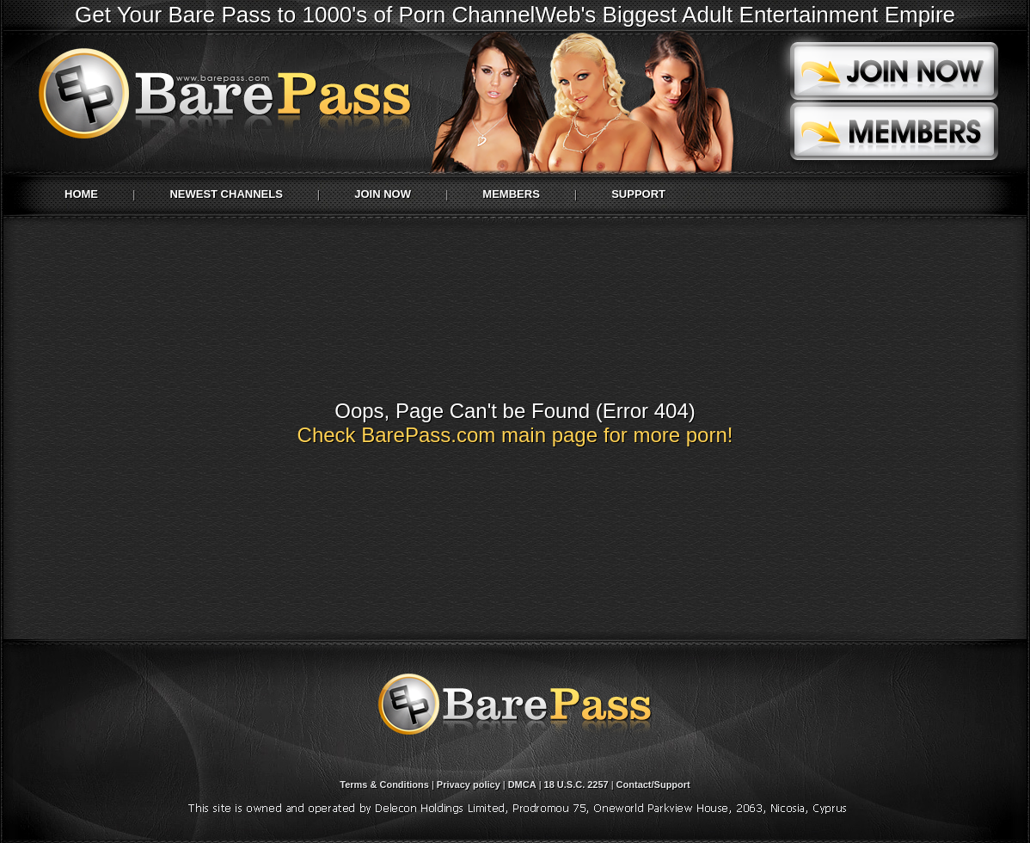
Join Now (382, 194)
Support (638, 194)
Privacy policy (468, 784)
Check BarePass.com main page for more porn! (515, 434)
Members (510, 194)
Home (81, 194)
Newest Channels (225, 194)
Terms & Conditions (384, 784)
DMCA (522, 784)
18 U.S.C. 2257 (576, 784)
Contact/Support (653, 784)
